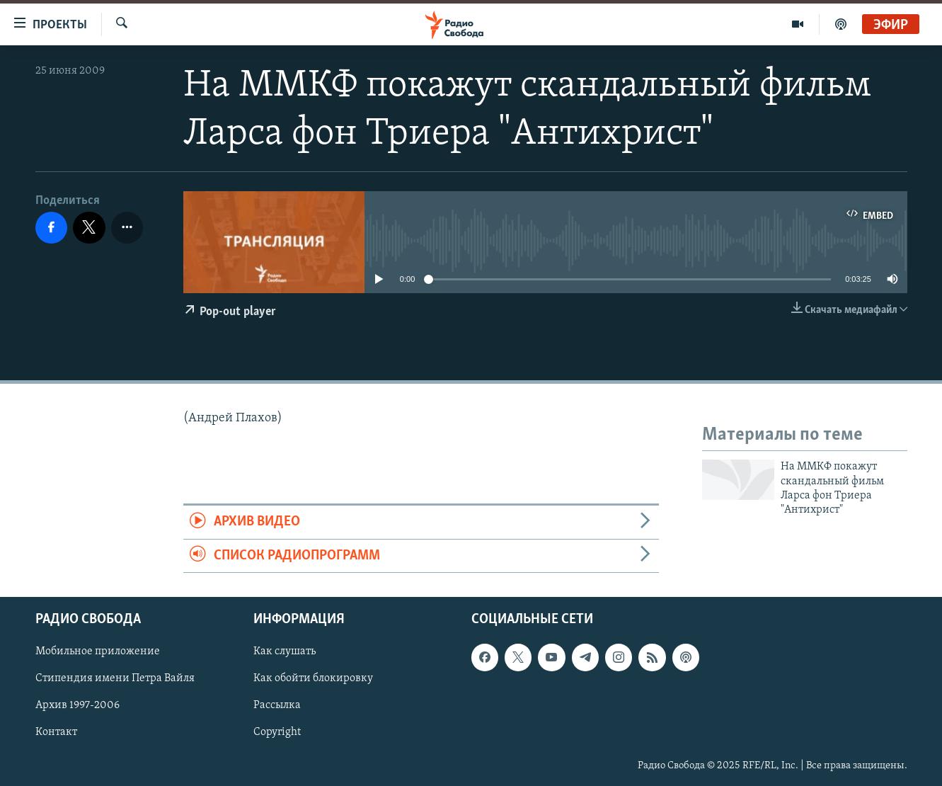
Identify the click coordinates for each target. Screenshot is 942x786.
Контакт (56, 733)
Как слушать (284, 651)
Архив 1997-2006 (77, 706)
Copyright (277, 733)
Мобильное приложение (97, 651)
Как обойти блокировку (313, 679)
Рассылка (277, 706)
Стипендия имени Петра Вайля (115, 679)
